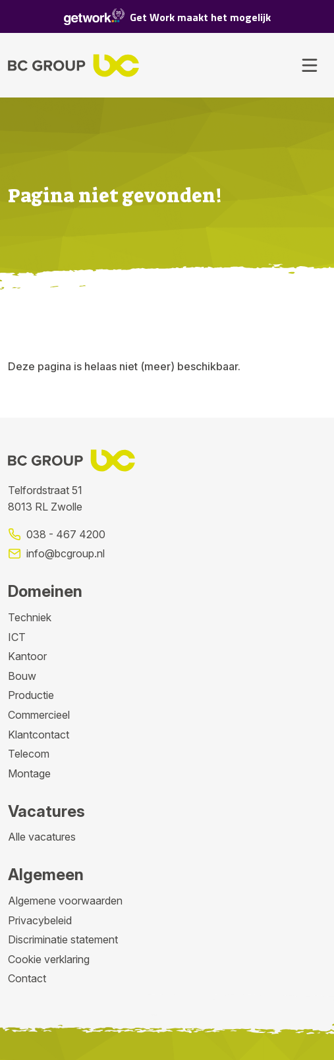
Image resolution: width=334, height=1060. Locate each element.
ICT (17, 637)
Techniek (29, 617)
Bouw (22, 676)
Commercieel (39, 714)
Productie (31, 695)
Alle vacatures (42, 836)
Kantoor (27, 656)
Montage (29, 773)
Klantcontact (38, 734)
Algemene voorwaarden (65, 900)
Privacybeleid (40, 920)
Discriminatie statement (63, 939)
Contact (27, 978)
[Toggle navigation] (309, 65)
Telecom (28, 753)
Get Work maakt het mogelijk (167, 17)
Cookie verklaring (49, 959)
